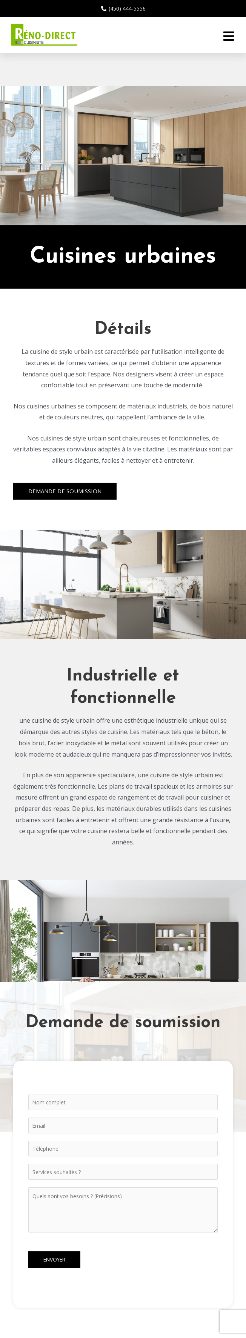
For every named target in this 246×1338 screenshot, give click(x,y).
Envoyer (54, 1259)
